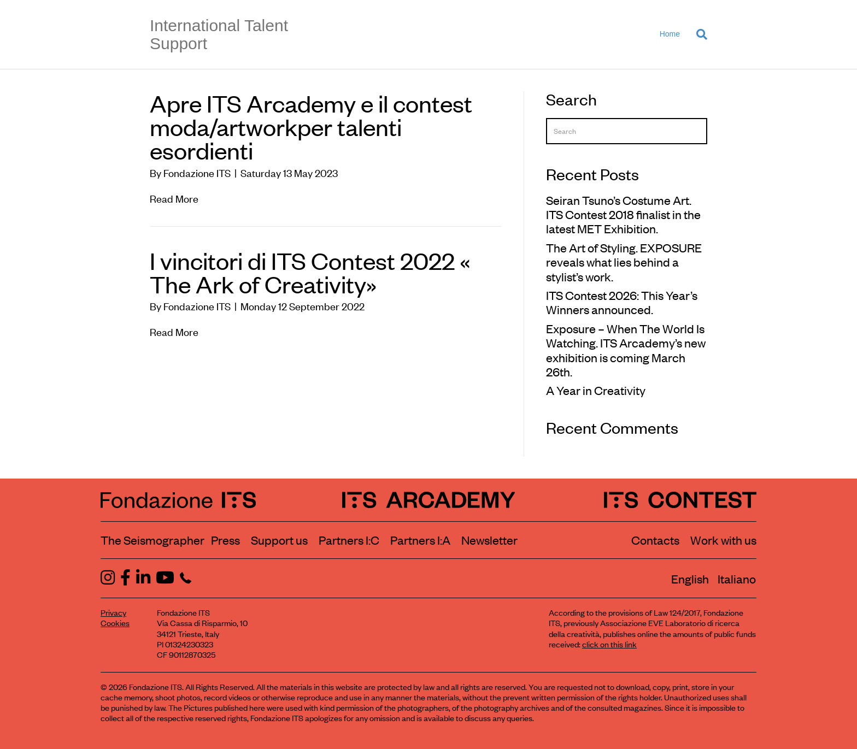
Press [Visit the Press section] (225, 539)
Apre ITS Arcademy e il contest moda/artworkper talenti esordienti (311, 126)
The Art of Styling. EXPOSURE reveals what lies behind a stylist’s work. (624, 262)
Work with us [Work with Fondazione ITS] (723, 539)
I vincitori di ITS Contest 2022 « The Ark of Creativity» (310, 271)
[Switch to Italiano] (737, 578)
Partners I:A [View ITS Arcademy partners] (420, 539)
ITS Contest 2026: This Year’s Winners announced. (621, 302)
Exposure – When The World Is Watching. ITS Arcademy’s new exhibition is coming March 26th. (626, 350)
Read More (174, 198)
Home (670, 34)
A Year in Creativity (595, 390)
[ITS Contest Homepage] (680, 500)
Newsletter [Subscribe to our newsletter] (489, 539)
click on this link (609, 644)
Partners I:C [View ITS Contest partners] (349, 539)
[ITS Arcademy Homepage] (428, 500)
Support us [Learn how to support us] (279, 539)
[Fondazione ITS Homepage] (178, 500)
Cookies (115, 622)
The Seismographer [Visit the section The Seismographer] (152, 539)
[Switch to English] (690, 578)
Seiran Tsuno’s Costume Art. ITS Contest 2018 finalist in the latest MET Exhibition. (623, 214)
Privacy (113, 612)
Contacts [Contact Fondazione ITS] (655, 539)
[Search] (697, 34)
